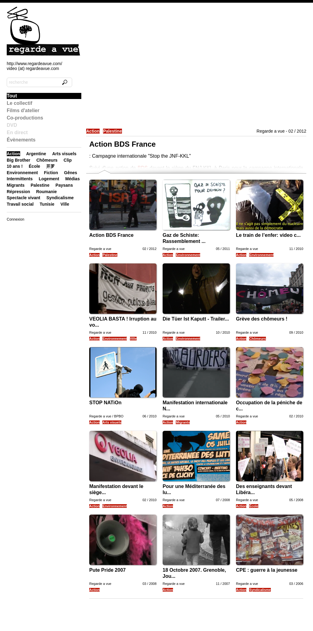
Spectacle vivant (23, 197)
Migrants (183, 422)
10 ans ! (15, 166)
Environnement (188, 255)
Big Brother (18, 160)
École (253, 506)
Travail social (20, 204)
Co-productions (25, 117)
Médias (72, 178)
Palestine (112, 131)
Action (93, 131)
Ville (133, 338)
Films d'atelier (23, 110)
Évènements (21, 139)
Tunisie (47, 204)
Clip (68, 160)
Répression (18, 191)
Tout (12, 95)
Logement (49, 178)
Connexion (15, 219)
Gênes (70, 172)
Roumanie (46, 191)
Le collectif (19, 103)
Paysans (64, 185)
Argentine (36, 153)
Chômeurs (257, 338)
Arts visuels (111, 422)
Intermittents (20, 178)
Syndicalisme (260, 590)
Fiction (51, 172)
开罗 (50, 166)
